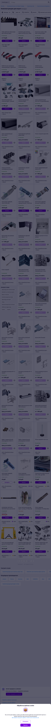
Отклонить (25, 721)
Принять (25, 725)
